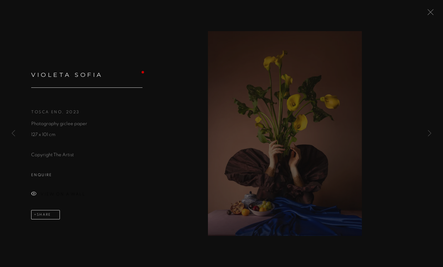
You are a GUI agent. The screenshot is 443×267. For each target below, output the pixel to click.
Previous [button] (13, 133)
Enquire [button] (41, 176)
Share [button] (44, 216)
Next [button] (429, 133)
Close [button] (429, 14)
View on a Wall (58, 195)
